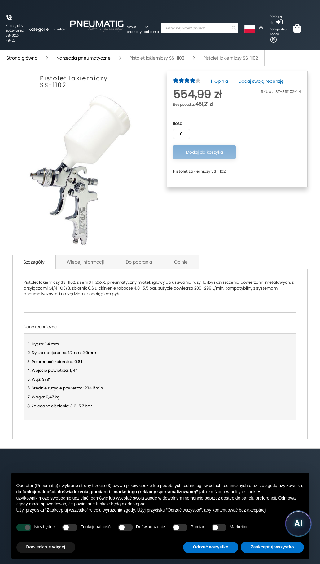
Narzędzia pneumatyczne (83, 58)
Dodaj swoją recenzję (261, 81)
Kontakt (60, 29)
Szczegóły (34, 262)
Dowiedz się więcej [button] (45, 546)
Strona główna (22, 58)
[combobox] (199, 28)
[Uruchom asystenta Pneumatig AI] (298, 523)
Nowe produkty (134, 29)
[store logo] (96, 25)
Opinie (181, 262)
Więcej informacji (85, 262)
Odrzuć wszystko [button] (210, 546)
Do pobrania (151, 29)
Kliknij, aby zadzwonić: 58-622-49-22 (15, 33)
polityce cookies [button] (245, 491)
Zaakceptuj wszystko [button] (272, 546)
